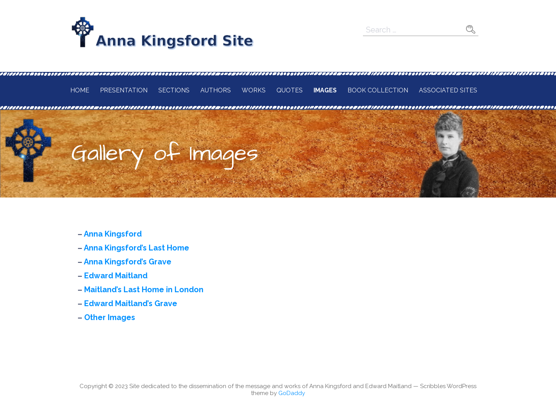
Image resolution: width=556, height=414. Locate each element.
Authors (215, 90)
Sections (174, 90)
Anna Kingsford (113, 234)
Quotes (289, 90)
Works (254, 90)
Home (79, 90)
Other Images (109, 317)
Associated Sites (448, 90)
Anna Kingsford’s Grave (127, 261)
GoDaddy (291, 393)
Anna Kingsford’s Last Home (136, 247)
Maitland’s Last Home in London (143, 289)
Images (325, 90)
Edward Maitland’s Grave (130, 303)
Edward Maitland (115, 275)
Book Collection (378, 90)
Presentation (123, 90)
